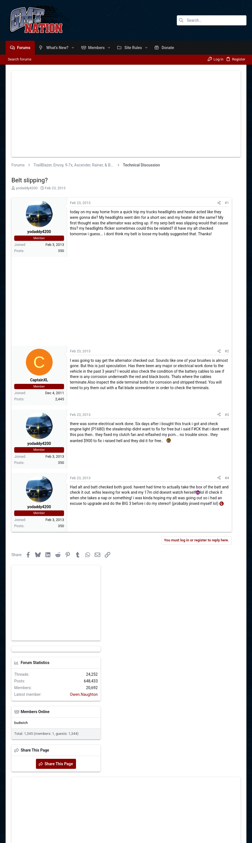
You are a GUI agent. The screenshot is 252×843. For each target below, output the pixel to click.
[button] (73, 47)
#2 (141, 367)
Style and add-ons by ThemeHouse (134, 836)
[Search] (211, 20)
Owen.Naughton (224, 299)
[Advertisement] (126, 114)
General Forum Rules (177, 822)
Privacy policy (208, 822)
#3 (141, 462)
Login (134, 749)
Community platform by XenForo (54, 836)
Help (226, 822)
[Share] (133, 203)
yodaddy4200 (27, 188)
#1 (141, 203)
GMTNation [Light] (24, 822)
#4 (141, 525)
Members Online (175, 317)
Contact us (149, 822)
